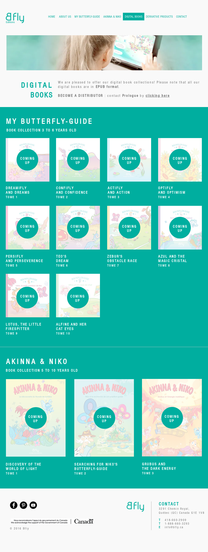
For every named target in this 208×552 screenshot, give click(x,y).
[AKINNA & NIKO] (112, 16)
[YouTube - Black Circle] (33, 505)
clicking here (158, 95)
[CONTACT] (181, 16)
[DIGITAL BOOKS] (133, 16)
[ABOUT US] (65, 16)
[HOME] (51, 16)
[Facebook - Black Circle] (13, 505)
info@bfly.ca (174, 527)
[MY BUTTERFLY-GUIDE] (87, 16)
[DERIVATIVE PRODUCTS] (159, 16)
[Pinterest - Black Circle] (23, 505)
